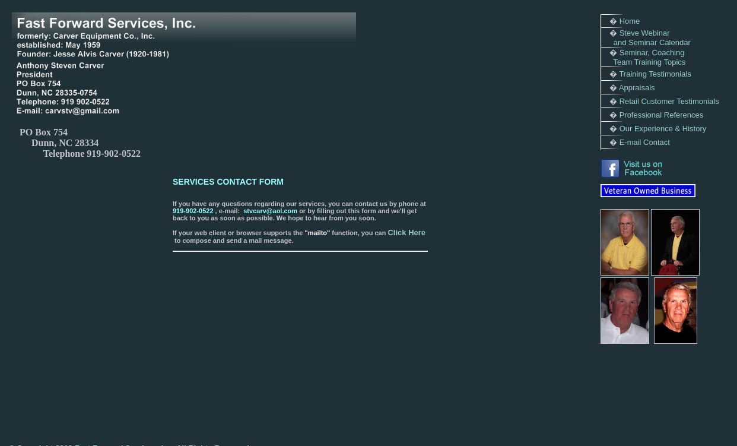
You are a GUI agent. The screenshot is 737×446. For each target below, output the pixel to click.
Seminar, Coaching (652, 52)
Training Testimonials (655, 73)
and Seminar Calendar (652, 42)
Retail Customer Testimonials (669, 101)
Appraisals (637, 87)
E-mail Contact (645, 142)
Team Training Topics (649, 62)
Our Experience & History (663, 128)
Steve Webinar (645, 33)
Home (630, 21)
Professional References (662, 114)
